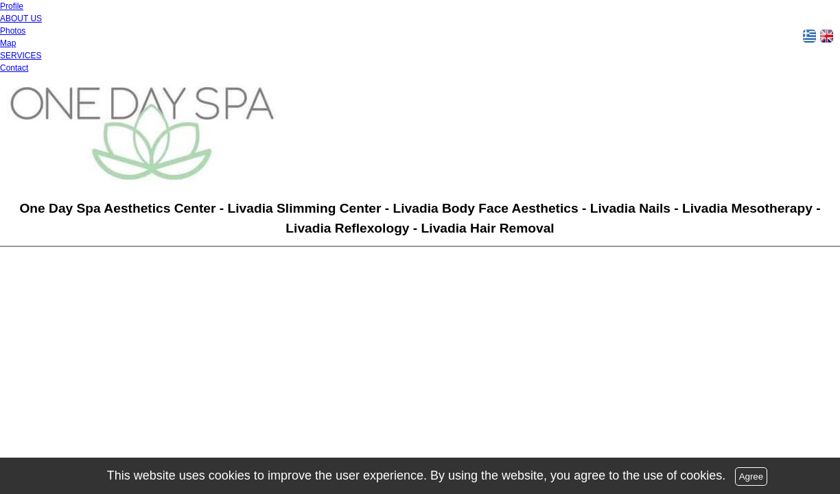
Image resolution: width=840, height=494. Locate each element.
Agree (751, 476)
